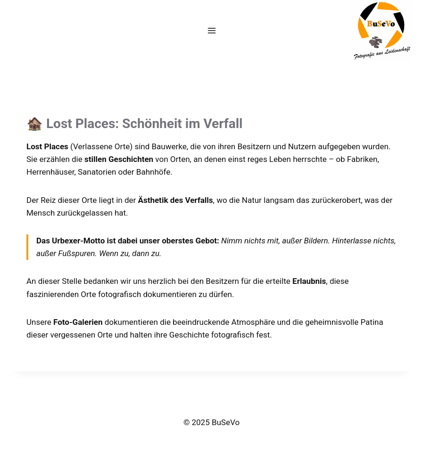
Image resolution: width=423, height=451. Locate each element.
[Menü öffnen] (211, 30)
